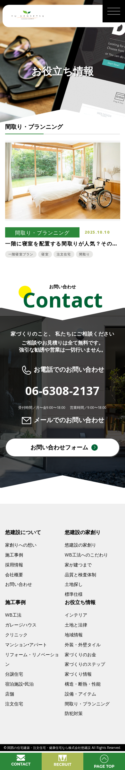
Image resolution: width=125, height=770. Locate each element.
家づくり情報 (78, 674)
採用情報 (14, 565)
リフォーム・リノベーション (32, 659)
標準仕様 (74, 594)
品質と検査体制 (80, 575)
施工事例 (14, 555)
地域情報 (74, 635)
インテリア (76, 615)
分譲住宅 (14, 674)
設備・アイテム (80, 694)
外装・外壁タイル (83, 645)
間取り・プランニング (87, 704)
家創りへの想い (21, 545)
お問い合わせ (18, 584)
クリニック (16, 635)
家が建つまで (78, 565)
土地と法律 (76, 625)
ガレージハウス (21, 625)
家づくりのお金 (80, 654)
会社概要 (14, 575)
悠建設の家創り (80, 545)
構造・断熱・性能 (83, 684)
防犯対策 (74, 713)
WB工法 (13, 615)
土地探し (74, 584)
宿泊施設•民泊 (19, 684)
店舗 (9, 694)
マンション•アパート (26, 645)
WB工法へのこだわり (86, 555)
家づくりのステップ (85, 664)
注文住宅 (14, 704)
